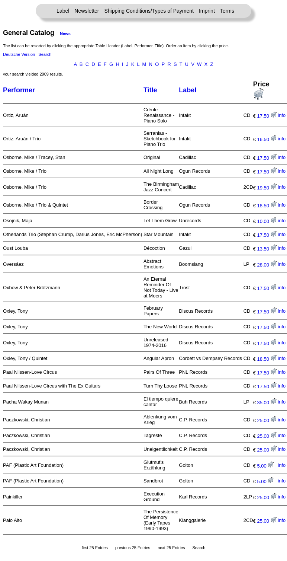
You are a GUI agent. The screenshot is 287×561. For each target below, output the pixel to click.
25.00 (267, 420)
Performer (19, 90)
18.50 (267, 205)
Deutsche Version (19, 54)
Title (150, 90)
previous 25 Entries (132, 547)
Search (44, 54)
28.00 (267, 265)
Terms (227, 11)
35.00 (267, 402)
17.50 (267, 116)
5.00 (265, 466)
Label (63, 11)
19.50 (267, 188)
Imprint (207, 11)
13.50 (267, 249)
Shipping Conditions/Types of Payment (149, 11)
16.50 (267, 139)
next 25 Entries (171, 547)
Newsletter (86, 11)
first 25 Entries (95, 547)
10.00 (267, 221)
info (282, 115)
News (65, 33)
